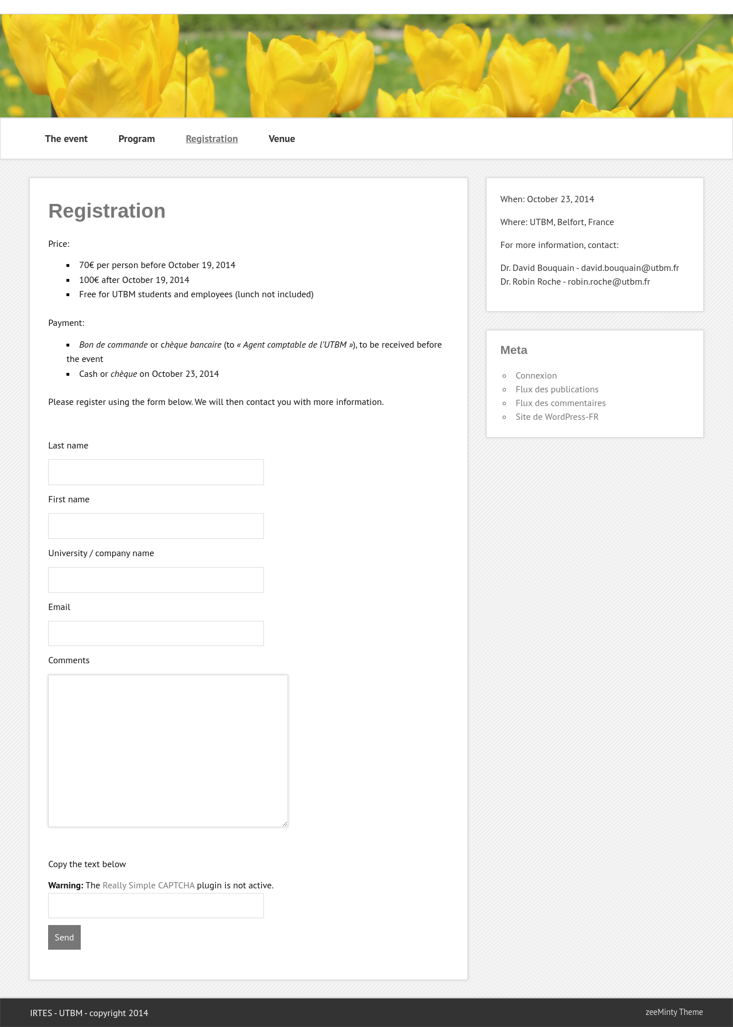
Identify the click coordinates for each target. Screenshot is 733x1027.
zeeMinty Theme (674, 1011)
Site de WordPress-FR (556, 416)
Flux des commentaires (560, 402)
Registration (212, 138)
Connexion (536, 375)
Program (137, 138)
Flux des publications (556, 389)
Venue (282, 138)
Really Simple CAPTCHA (148, 885)
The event (66, 138)
